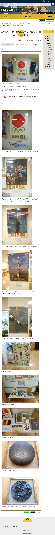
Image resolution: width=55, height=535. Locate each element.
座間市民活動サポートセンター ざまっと (9, 23)
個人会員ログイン (28, 4)
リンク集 (8, 526)
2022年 (48, 42)
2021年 (48, 43)
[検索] (53, 13)
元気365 (30, 533)
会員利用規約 (46, 524)
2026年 (48, 34)
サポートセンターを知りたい (17, 524)
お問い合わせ (20, 4)
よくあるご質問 (37, 524)
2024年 (48, 38)
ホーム (5, 16)
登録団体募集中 (29, 524)
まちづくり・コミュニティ (45, 23)
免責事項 (2, 526)
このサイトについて (5, 4)
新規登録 (13, 4)
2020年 (48, 64)
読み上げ (42, 20)
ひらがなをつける (49, 1)
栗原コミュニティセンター (25, 23)
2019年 (48, 66)
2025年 (48, 36)
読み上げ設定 (50, 20)
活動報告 (39, 16)
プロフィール (16, 16)
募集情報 (50, 16)
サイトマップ (15, 526)
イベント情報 (28, 16)
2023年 (48, 40)
